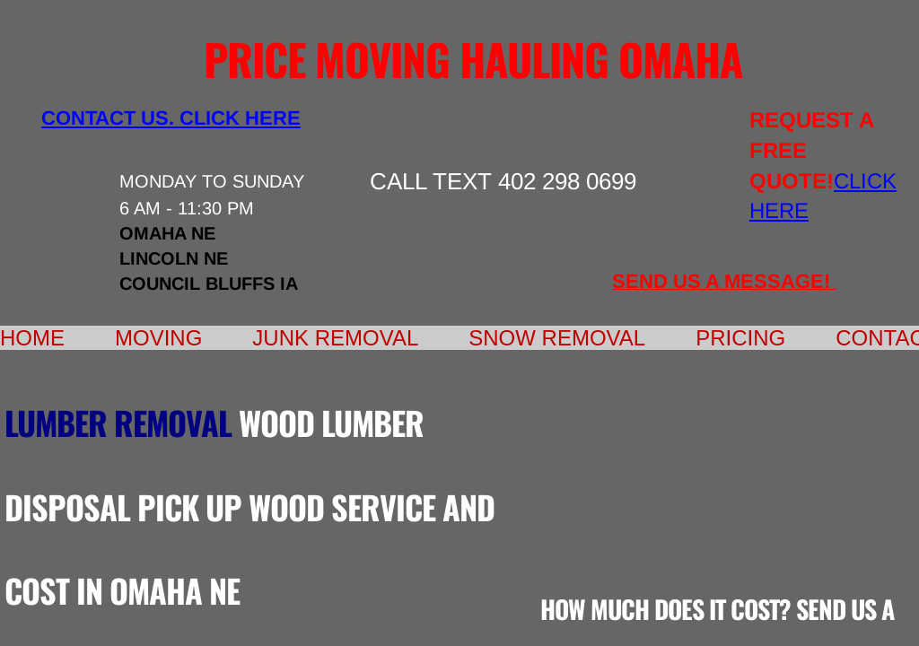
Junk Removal (335, 338)
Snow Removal (556, 338)
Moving (158, 338)
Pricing (740, 338)
